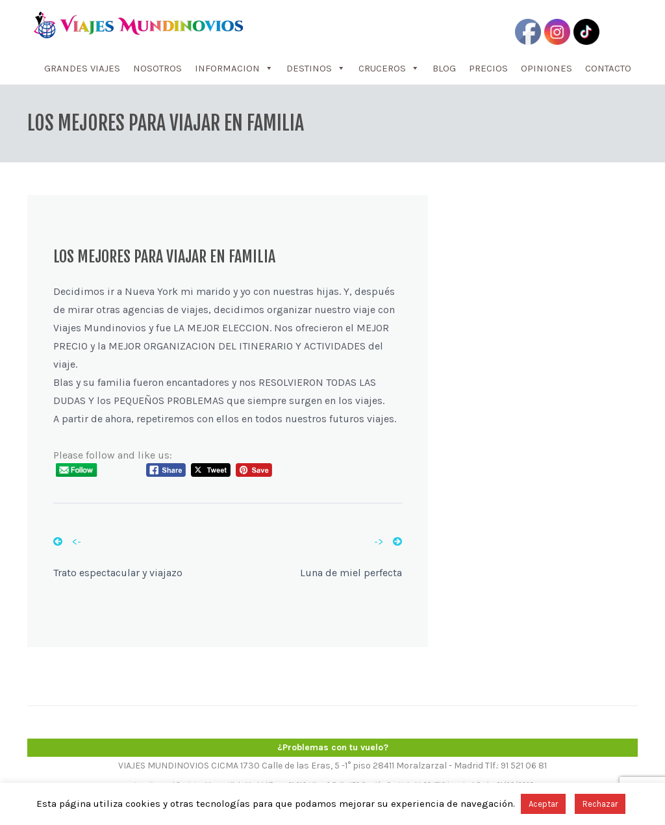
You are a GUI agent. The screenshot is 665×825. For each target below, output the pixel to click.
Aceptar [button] (543, 804)
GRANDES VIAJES (82, 68)
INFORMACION (234, 68)
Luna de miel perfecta (351, 572)
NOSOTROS (157, 68)
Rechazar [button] (600, 804)
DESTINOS (315, 68)
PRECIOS (488, 68)
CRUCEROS (389, 68)
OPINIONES (546, 68)
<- (67, 541)
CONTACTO (608, 68)
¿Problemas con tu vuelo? (332, 747)
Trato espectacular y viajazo (117, 572)
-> (388, 541)
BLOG (444, 68)
